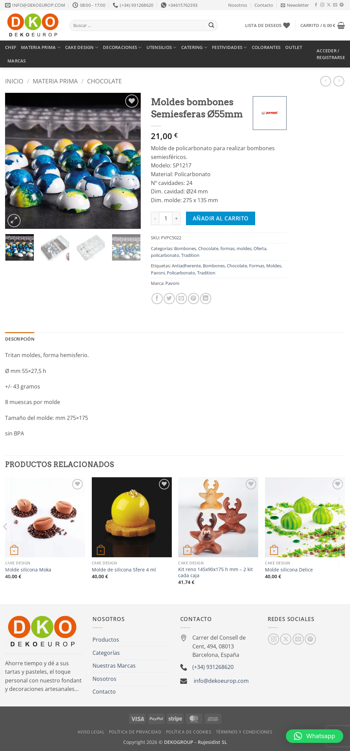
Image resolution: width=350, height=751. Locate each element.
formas (227, 248)
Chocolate (104, 81)
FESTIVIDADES (229, 47)
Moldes (273, 266)
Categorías (106, 652)
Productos (105, 639)
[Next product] (325, 81)
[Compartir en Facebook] (157, 298)
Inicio (14, 81)
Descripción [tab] (19, 339)
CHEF (10, 47)
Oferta (259, 248)
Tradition (190, 255)
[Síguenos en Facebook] (316, 5)
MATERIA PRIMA (40, 47)
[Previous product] (338, 81)
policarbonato (165, 255)
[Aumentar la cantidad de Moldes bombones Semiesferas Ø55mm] (176, 218)
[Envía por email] (181, 298)
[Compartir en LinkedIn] (205, 298)
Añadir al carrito (221, 218)
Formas (256, 266)
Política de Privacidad (135, 732)
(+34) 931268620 (213, 667)
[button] (295, 5)
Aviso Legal (91, 732)
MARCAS (16, 61)
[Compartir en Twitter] (169, 298)
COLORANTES (266, 47)
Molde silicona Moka (28, 570)
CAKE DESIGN (81, 47)
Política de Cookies (189, 732)
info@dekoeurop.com (221, 681)
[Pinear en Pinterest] (193, 298)
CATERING (194, 47)
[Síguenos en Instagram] (322, 5)
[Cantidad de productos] (165, 218)
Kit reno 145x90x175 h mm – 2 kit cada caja (215, 572)
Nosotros (237, 5)
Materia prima (55, 81)
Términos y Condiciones (244, 732)
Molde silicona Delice (289, 570)
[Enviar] (211, 25)
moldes (244, 248)
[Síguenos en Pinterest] (342, 5)
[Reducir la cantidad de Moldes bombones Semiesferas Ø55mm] (155, 218)
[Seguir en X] (329, 5)
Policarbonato (181, 273)
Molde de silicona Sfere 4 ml (124, 570)
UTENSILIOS (161, 47)
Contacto (263, 5)
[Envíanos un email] (335, 5)
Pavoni (158, 273)
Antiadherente (186, 266)
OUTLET (293, 47)
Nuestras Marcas (114, 665)
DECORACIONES (122, 47)
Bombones (185, 248)
